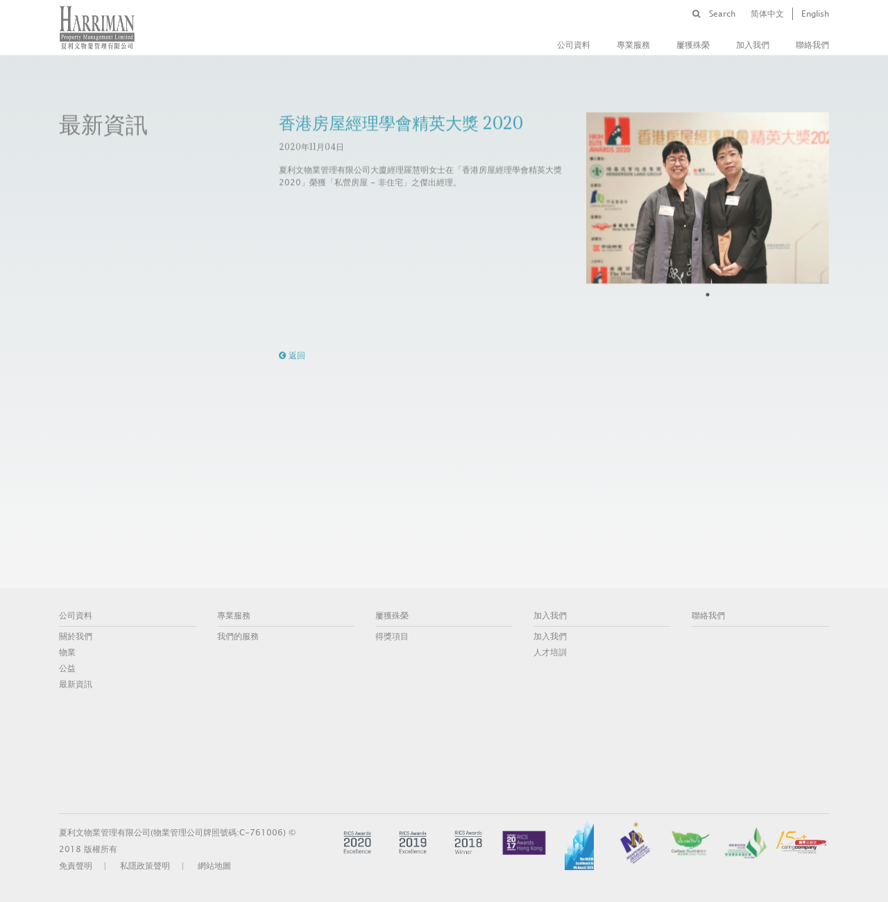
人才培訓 (550, 652)
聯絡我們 (812, 45)
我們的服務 (238, 636)
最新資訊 (75, 684)
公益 (67, 668)
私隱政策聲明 (145, 866)
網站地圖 (214, 866)
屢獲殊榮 (693, 45)
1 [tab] (708, 295)
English (815, 14)
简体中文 (767, 14)
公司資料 (573, 45)
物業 (67, 652)
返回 (292, 355)
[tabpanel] (707, 197)
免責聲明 (75, 866)
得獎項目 (392, 636)
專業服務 (633, 45)
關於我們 (75, 636)
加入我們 (752, 45)
